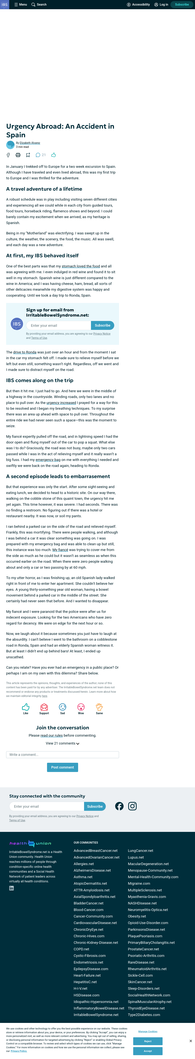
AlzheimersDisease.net (92, 870)
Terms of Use (39, 337)
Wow (79, 709)
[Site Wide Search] (39, 4)
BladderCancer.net (88, 903)
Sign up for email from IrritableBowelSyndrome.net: (57, 313)
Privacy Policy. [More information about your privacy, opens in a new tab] (19, 1051)
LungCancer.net (140, 850)
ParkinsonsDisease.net (146, 929)
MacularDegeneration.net (148, 864)
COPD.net (81, 949)
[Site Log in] (161, 4)
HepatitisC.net (85, 982)
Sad (60, 709)
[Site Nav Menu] (21, 4)
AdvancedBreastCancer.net (96, 850)
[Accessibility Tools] (138, 4)
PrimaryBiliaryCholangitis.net (151, 942)
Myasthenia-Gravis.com (147, 896)
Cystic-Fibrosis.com (90, 955)
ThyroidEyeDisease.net (146, 1008)
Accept (148, 1051)
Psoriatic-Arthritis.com (146, 955)
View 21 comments (62, 743)
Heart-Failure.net (87, 975)
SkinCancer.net (140, 982)
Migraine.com (139, 883)
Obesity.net (137, 916)
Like (24, 709)
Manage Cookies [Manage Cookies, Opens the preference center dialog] (147, 1031)
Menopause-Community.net (150, 870)
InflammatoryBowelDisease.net (99, 1008)
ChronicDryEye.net (88, 929)
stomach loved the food (81, 266)
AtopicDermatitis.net (90, 883)
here (44, 695)
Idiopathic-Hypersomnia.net (96, 1001)
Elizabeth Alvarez (30, 142)
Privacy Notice (101, 333)
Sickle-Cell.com (140, 975)
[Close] (191, 1041)
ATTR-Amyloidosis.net (92, 890)
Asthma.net (83, 877)
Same (97, 709)
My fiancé (60, 550)
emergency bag (48, 460)
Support (42, 709)
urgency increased (61, 402)
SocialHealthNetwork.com (149, 995)
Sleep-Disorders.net (144, 988)
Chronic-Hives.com (89, 936)
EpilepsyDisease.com (91, 969)
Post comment (62, 767)
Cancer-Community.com (93, 916)
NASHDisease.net (142, 903)
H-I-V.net (80, 988)
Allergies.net (84, 864)
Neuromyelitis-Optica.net (148, 910)
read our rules (51, 735)
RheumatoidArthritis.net (147, 969)
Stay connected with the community (47, 796)
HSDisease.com (86, 995)
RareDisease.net (141, 962)
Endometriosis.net (88, 962)
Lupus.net (136, 857)
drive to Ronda (24, 352)
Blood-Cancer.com (88, 910)
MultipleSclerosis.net (145, 890)
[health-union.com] (30, 843)
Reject (148, 1041)
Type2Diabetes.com (144, 1015)
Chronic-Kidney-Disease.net (96, 942)
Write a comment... (23, 755)
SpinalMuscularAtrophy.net (150, 1001)
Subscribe (182, 4)
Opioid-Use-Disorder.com (148, 923)
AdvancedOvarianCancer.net (96, 857)
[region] (97, 1041)
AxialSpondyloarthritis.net (94, 896)
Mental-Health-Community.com (153, 877)
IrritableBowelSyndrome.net (96, 1015)
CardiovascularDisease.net (95, 923)
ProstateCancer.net (143, 949)
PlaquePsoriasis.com (145, 936)
